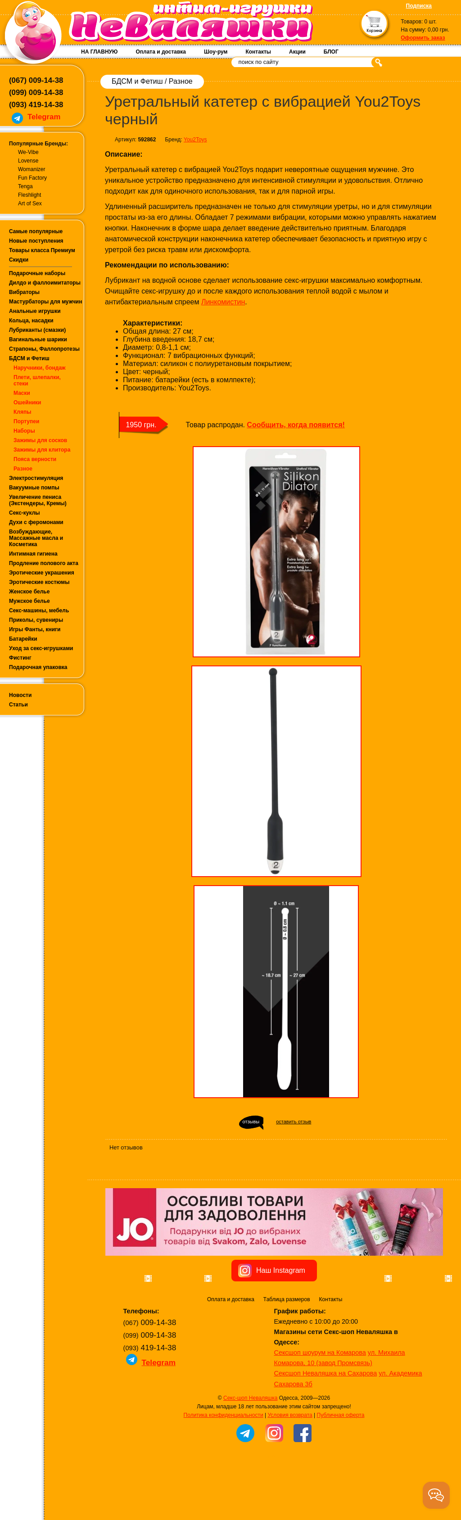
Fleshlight (29, 195)
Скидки (18, 260)
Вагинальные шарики (38, 339)
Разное (23, 469)
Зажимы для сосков (40, 440)
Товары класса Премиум (42, 250)
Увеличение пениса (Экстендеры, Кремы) (38, 500)
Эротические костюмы (39, 582)
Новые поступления (36, 241)
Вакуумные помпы (34, 487)
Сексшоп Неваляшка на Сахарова (325, 1424)
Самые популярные (36, 231)
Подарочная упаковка (38, 667)
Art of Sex (30, 203)
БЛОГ (331, 52)
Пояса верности (35, 459)
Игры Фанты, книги (35, 629)
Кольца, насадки (31, 320)
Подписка (419, 6)
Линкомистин (223, 302)
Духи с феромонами (36, 522)
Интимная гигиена (33, 554)
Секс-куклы (24, 513)
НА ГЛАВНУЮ (99, 52)
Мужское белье (29, 601)
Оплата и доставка (161, 52)
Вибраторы (24, 292)
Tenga (25, 186)
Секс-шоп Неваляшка (250, 1449)
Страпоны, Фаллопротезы (44, 349)
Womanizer (31, 169)
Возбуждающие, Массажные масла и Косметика (36, 538)
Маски (22, 393)
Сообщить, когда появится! (295, 425)
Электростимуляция (36, 478)
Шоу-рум (215, 52)
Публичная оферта (341, 1466)
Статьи (18, 704)
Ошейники (27, 402)
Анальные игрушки (35, 311)
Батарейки (23, 639)
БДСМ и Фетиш (29, 358)
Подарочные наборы (37, 273)
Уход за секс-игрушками (41, 648)
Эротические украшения (41, 573)
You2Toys (195, 139)
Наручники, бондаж (40, 368)
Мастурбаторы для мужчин (45, 302)
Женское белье (29, 591)
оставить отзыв (293, 1121)
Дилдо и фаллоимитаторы (45, 283)
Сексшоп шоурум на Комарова (320, 1403)
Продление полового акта (43, 563)
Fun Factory (32, 178)
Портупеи (26, 421)
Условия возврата (289, 1466)
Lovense (28, 161)
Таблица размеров (286, 1350)
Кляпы (22, 412)
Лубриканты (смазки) (37, 330)
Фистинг (20, 658)
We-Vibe (28, 152)
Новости (20, 695)
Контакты (258, 52)
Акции (297, 52)
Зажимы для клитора (42, 450)
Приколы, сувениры (36, 620)
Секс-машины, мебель (39, 610)
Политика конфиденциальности (223, 1466)
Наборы (24, 431)
